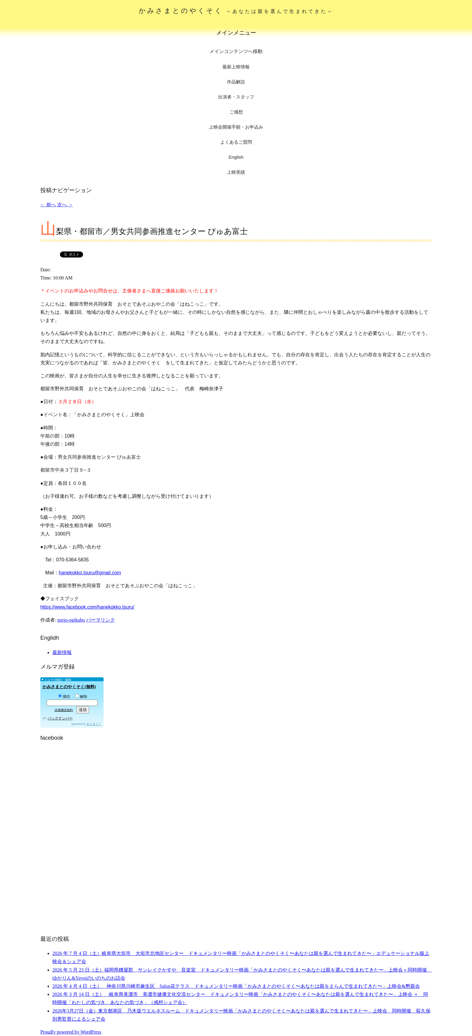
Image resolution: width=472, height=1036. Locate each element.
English (235, 157)
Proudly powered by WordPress (70, 1031)
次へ (65, 204)
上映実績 (236, 172)
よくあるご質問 (236, 142)
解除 (81, 696)
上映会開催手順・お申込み (236, 127)
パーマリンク (100, 620)
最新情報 (62, 652)
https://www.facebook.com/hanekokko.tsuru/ (87, 607)
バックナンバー (60, 718)
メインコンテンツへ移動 (236, 51)
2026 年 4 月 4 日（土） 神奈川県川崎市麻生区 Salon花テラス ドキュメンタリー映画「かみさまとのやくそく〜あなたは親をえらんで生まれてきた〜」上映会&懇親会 (236, 986)
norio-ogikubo (71, 620)
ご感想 (236, 111)
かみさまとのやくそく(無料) (69, 687)
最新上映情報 (236, 66)
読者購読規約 (64, 710)
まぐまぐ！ (93, 724)
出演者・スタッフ (236, 96)
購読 (64, 696)
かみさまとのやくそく (236, 10)
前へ (48, 204)
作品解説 (236, 81)
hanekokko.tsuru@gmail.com (90, 572)
